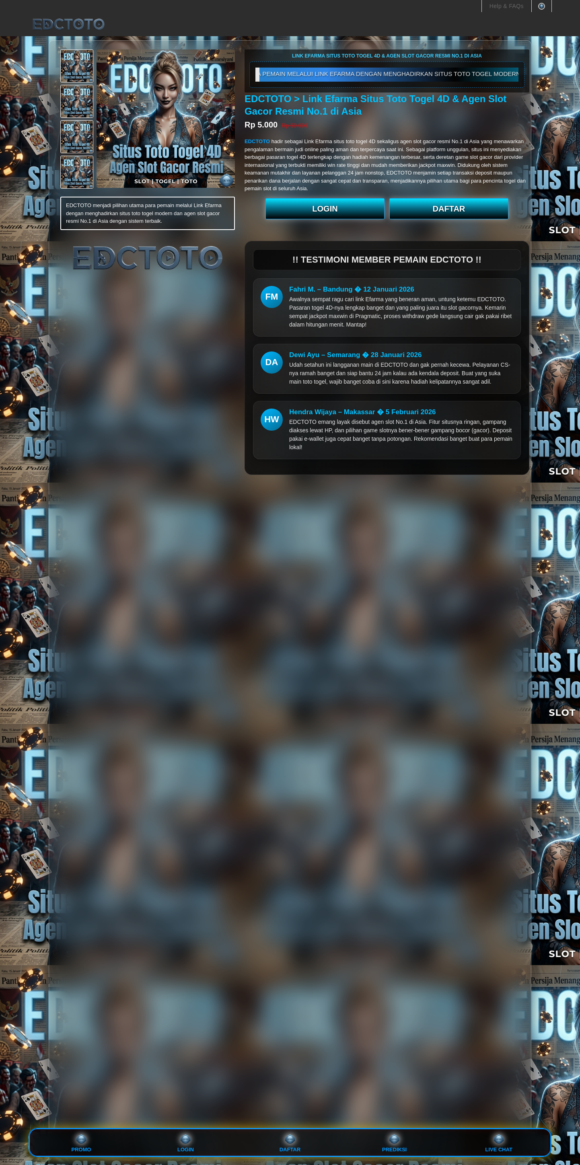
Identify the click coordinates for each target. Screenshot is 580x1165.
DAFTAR (449, 208)
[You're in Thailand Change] (541, 6)
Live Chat (498, 1142)
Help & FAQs (507, 6)
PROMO (81, 1142)
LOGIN (324, 208)
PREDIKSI (394, 1142)
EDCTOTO (258, 141)
